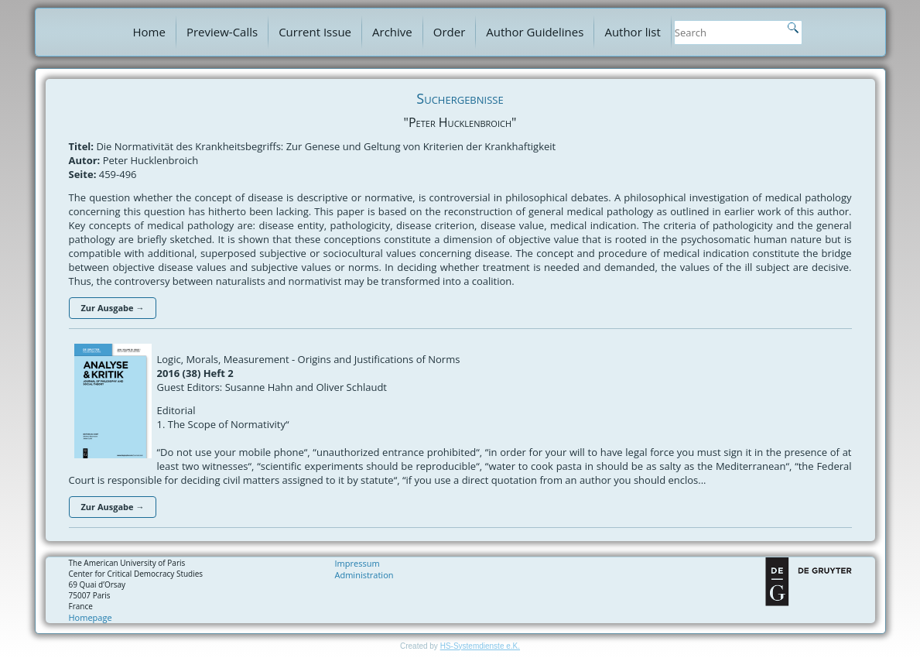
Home (149, 31)
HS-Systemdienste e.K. (480, 646)
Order (449, 31)
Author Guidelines (534, 31)
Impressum (357, 563)
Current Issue (315, 31)
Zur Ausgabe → (113, 308)
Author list (632, 31)
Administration (364, 575)
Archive (392, 31)
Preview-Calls (222, 31)
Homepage (90, 617)
